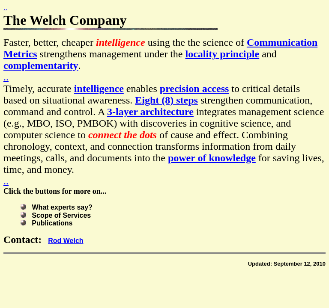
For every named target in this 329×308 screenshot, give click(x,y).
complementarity (40, 65)
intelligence (99, 88)
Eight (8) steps (166, 100)
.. (5, 7)
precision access (194, 88)
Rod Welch (65, 240)
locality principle (222, 53)
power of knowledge (212, 157)
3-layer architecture (150, 111)
